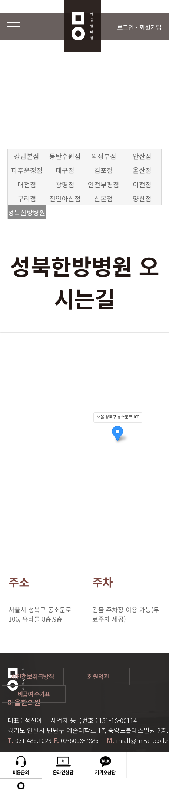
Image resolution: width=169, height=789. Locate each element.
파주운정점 (27, 170)
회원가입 (150, 27)
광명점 (65, 184)
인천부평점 (103, 184)
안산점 (142, 156)
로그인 (125, 27)
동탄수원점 (65, 156)
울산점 (142, 170)
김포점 (103, 170)
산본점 (103, 198)
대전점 (26, 184)
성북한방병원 (27, 212)
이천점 (142, 184)
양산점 (142, 198)
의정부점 (103, 156)
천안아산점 (65, 198)
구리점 (26, 198)
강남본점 (26, 156)
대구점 (65, 170)
